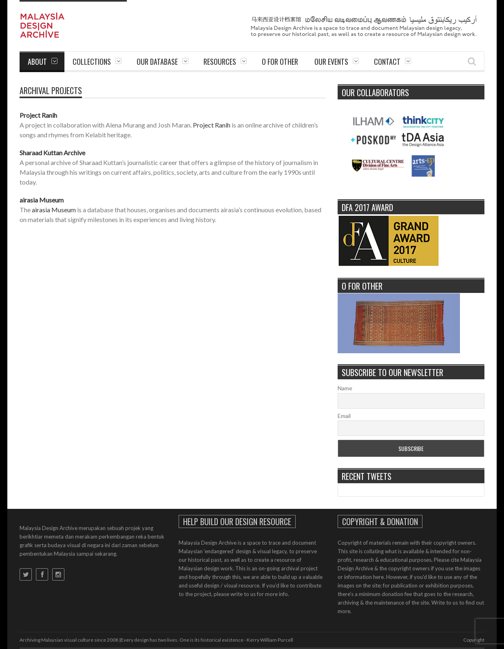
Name (345, 388)
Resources (219, 61)
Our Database (157, 61)
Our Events (331, 61)
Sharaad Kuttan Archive (52, 152)
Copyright (473, 640)
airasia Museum (42, 200)
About (37, 61)
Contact (387, 61)
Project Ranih (38, 115)
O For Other (280, 61)
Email (344, 415)
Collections (92, 61)
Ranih (222, 125)
